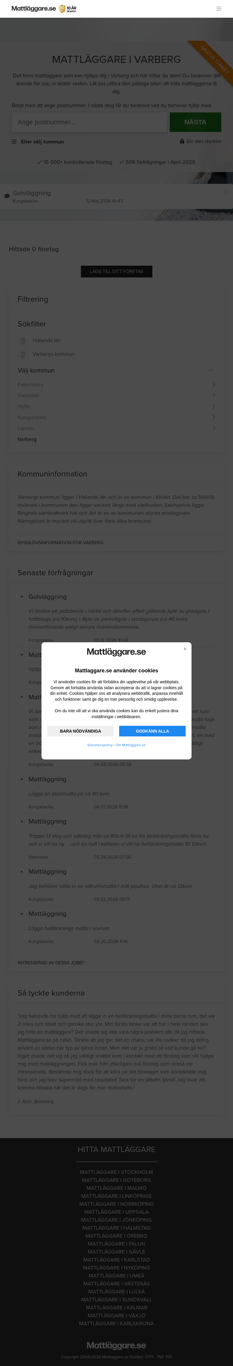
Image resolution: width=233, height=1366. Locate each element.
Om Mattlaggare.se (131, 745)
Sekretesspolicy (100, 745)
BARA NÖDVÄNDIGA (80, 731)
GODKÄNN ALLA (152, 731)
